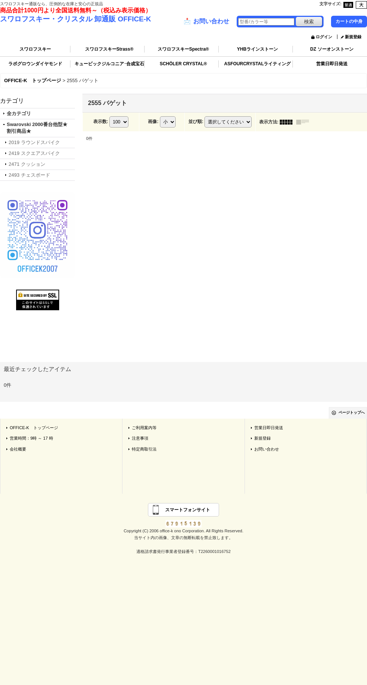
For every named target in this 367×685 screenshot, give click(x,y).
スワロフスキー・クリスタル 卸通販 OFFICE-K (75, 19)
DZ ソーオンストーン (331, 49)
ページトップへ (352, 412)
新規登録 (353, 37)
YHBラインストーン (257, 49)
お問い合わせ (206, 21)
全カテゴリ (19, 113)
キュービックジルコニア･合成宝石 (109, 63)
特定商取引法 (144, 449)
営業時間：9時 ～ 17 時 (31, 438)
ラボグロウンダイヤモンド (35, 63)
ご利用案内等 (144, 427)
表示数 (100, 121)
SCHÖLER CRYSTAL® (183, 63)
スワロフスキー (35, 49)
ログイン (324, 37)
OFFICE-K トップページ (34, 427)
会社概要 (18, 449)
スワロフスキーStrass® (109, 49)
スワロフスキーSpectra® (183, 49)
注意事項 (140, 438)
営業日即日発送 (332, 63)
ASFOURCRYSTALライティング (257, 63)
